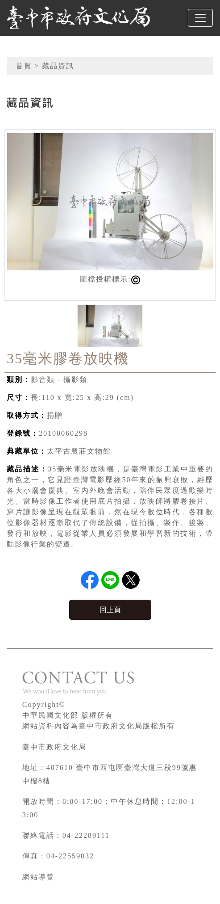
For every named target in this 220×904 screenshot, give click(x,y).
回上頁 (110, 610)
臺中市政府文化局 (54, 747)
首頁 (24, 66)
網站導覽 (38, 877)
